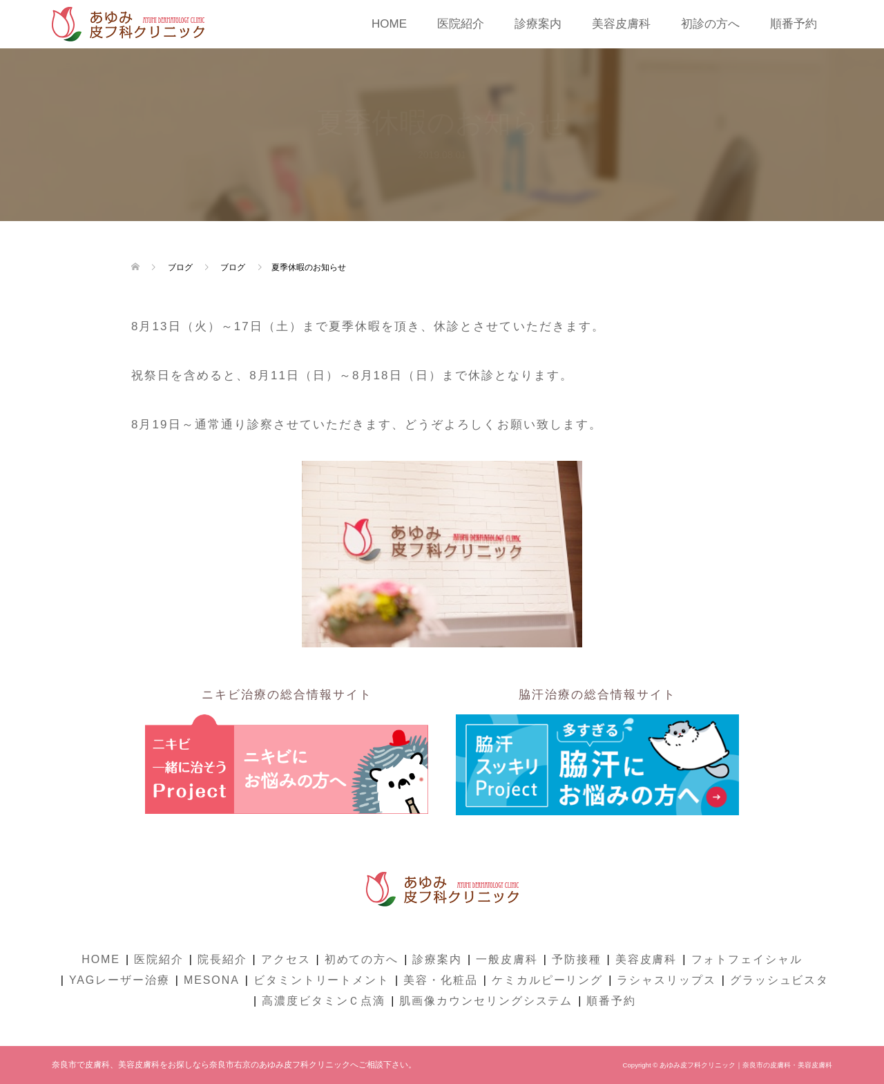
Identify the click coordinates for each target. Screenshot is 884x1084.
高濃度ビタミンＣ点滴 (323, 1001)
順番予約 (793, 23)
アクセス (286, 959)
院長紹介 (222, 959)
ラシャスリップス (666, 980)
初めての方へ (362, 959)
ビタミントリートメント (321, 980)
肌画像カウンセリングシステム (486, 1001)
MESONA (212, 980)
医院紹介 (460, 23)
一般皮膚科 (507, 959)
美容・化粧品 (440, 980)
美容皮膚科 (621, 23)
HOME (389, 23)
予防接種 (577, 959)
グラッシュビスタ (779, 980)
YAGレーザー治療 (119, 980)
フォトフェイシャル (747, 959)
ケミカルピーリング (547, 980)
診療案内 (538, 23)
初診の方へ (710, 23)
